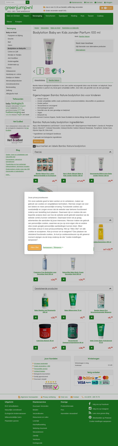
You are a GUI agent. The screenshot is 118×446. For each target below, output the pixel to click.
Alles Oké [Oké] (34, 247)
